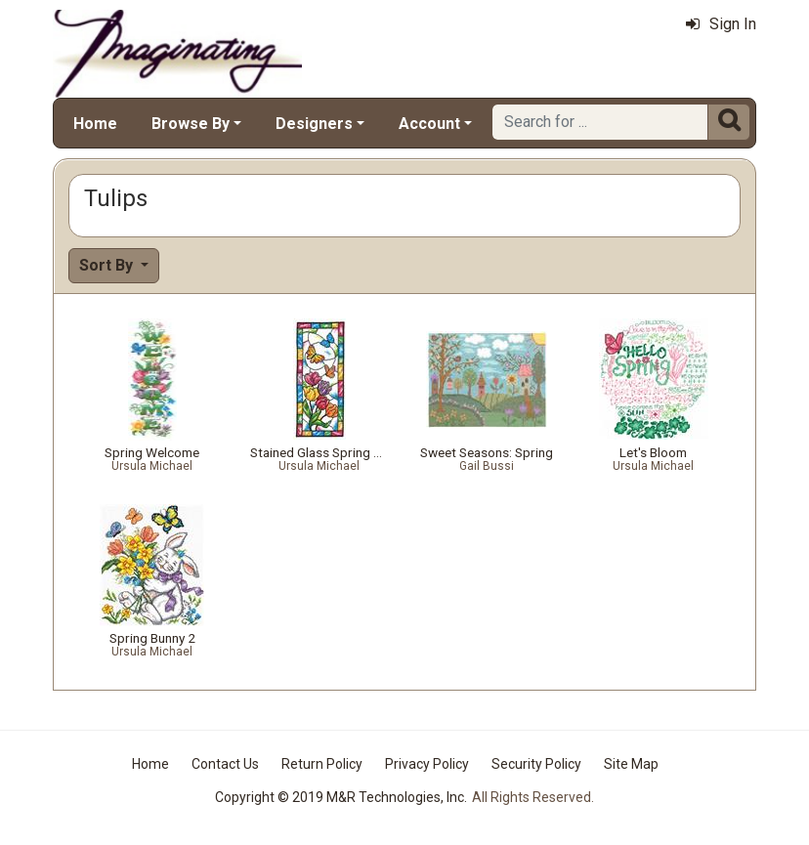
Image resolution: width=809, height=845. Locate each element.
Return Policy (321, 764)
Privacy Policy (427, 764)
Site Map (631, 764)
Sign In (721, 24)
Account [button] (429, 123)
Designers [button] (314, 123)
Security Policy (536, 764)
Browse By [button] (190, 123)
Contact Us (225, 764)
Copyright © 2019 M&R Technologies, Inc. (341, 797)
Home (95, 123)
